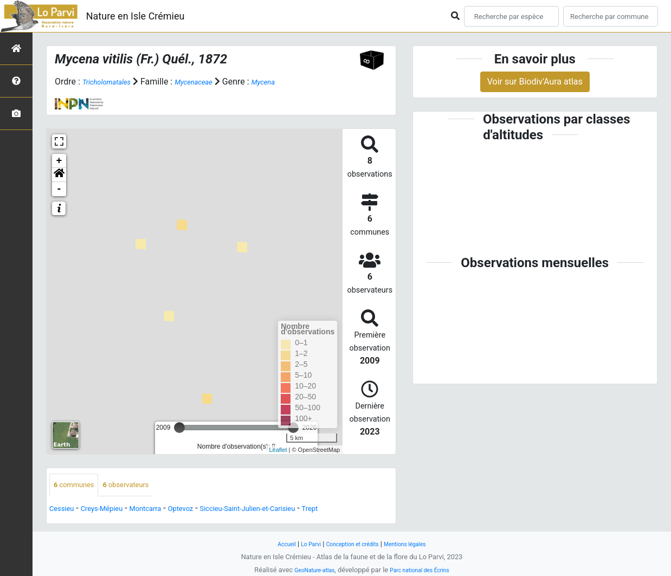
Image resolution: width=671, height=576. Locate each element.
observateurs (141, 486)
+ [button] (59, 160)
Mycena (287, 81)
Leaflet (278, 449)
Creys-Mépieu (113, 510)
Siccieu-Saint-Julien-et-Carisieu (290, 510)
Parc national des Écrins (425, 570)
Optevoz (208, 510)
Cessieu (64, 510)
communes (79, 486)
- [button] (59, 189)
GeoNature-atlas (307, 570)
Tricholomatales (112, 81)
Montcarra (165, 510)
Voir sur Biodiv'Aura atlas (535, 81)
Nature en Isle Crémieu (135, 16)
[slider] (179, 427)
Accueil (272, 544)
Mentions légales (416, 544)
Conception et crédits (352, 544)
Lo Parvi (301, 544)
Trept (366, 510)
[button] (59, 175)
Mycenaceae (210, 81)
